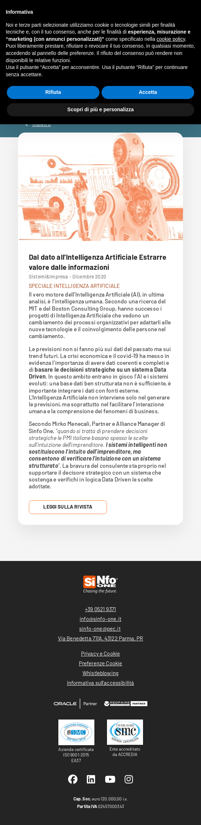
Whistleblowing (100, 673)
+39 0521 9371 (100, 609)
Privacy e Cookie (100, 653)
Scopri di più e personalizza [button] (100, 109)
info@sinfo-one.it (100, 618)
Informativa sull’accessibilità (100, 682)
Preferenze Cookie (100, 663)
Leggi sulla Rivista (67, 507)
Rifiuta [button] (53, 92)
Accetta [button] (148, 92)
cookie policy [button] (171, 39)
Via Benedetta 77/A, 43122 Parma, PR (100, 638)
